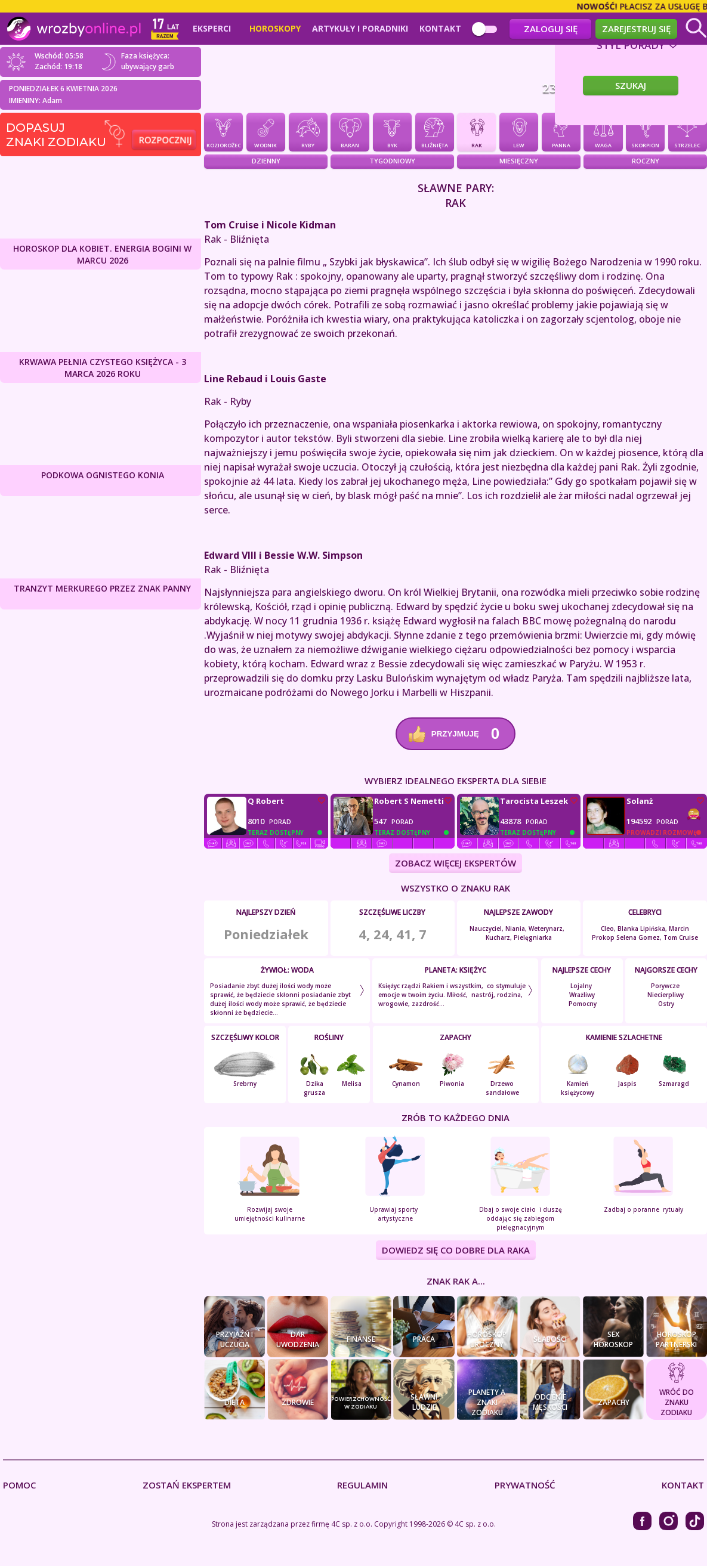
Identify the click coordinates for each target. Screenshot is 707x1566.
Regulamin (362, 1485)
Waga (602, 132)
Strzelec (687, 132)
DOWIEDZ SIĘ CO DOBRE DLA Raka (456, 1250)
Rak (476, 132)
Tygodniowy (392, 161)
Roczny (645, 161)
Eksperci (212, 28)
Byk (392, 132)
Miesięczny (518, 161)
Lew (518, 132)
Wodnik (265, 132)
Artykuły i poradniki (360, 28)
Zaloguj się (551, 29)
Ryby (308, 132)
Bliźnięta (434, 132)
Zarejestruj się (636, 29)
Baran (350, 132)
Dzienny (266, 161)
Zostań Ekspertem (187, 1485)
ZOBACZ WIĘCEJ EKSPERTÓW (455, 863)
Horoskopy (275, 28)
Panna (561, 132)
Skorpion (645, 132)
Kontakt (440, 28)
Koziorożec (223, 132)
